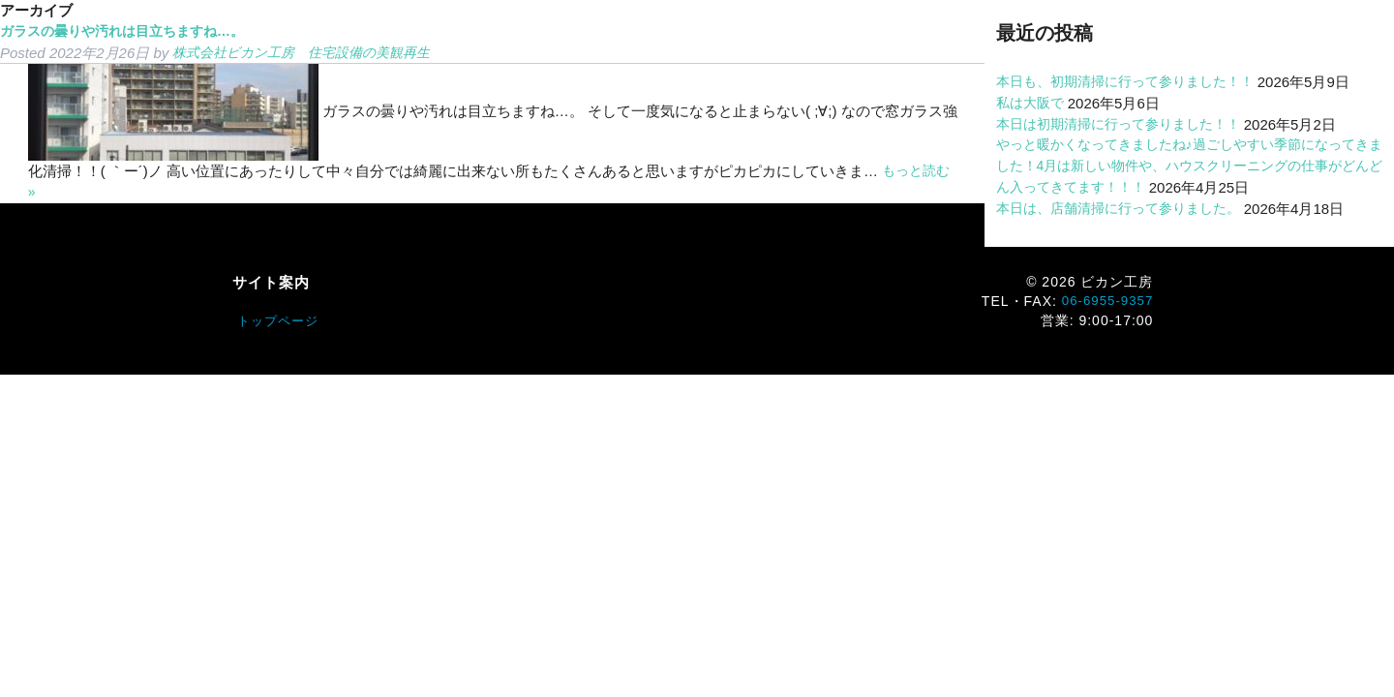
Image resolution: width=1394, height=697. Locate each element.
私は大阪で (1032, 103)
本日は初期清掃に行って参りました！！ (1127, 124)
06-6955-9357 (1105, 301)
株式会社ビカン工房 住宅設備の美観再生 (310, 53)
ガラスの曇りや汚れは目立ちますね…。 (130, 31)
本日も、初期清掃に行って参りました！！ (1134, 82)
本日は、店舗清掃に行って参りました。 (1127, 208)
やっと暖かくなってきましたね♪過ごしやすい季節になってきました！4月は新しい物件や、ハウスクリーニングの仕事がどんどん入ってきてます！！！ (1188, 166)
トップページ (280, 321)
